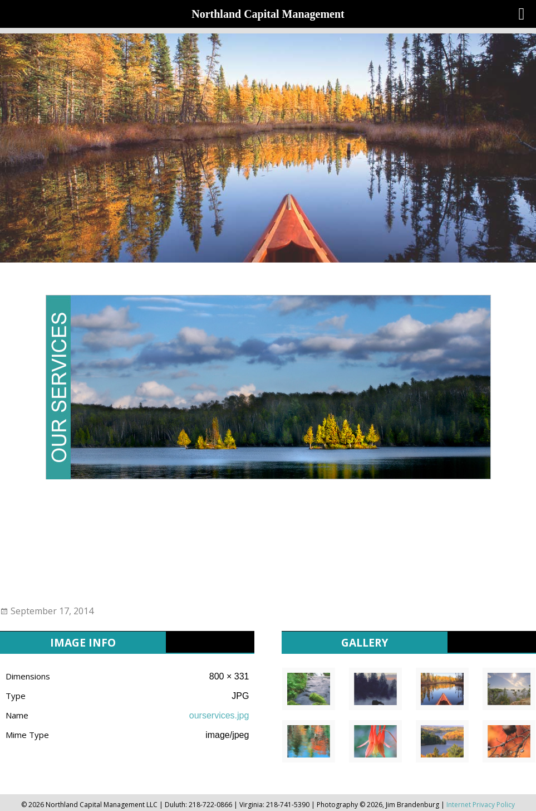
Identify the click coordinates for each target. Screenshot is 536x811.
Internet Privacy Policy (480, 804)
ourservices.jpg (219, 715)
